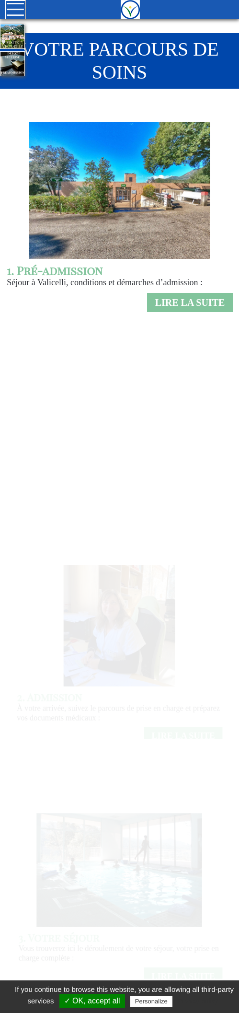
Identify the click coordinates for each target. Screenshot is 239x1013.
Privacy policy (197, 1001)
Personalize (151, 1001)
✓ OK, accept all (92, 1001)
